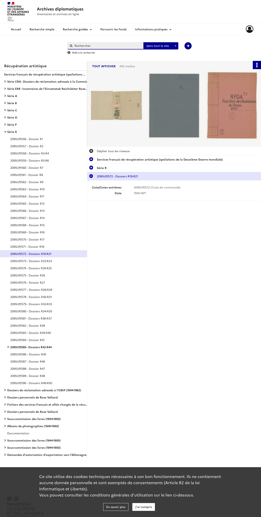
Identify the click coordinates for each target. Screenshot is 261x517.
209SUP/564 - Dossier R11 (27, 196)
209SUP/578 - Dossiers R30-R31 (31, 297)
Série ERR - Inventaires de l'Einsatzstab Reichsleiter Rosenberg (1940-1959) (48, 89)
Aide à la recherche (83, 52)
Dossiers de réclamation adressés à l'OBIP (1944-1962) (44, 390)
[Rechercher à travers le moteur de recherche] (107, 45)
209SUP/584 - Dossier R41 (27, 340)
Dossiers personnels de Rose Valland (32, 397)
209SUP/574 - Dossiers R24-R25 (31, 268)
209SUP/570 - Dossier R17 (27, 239)
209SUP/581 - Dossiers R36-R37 (31, 318)
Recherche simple (42, 29)
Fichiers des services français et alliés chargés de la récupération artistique (48, 404)
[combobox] (160, 46)
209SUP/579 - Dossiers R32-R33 (31, 304)
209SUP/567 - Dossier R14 (27, 218)
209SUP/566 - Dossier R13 (27, 211)
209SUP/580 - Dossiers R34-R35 (31, 311)
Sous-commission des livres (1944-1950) (34, 419)
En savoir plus (115, 507)
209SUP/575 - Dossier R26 (27, 275)
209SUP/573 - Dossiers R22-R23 (31, 261)
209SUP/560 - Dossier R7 (26, 167)
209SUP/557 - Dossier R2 (26, 146)
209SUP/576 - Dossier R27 (27, 282)
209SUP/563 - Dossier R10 (27, 189)
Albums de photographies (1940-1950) (33, 426)
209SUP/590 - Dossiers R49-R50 (31, 383)
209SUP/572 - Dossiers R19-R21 (30, 254)
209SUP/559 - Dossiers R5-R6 (29, 160)
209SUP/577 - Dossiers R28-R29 (31, 290)
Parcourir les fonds (113, 29)
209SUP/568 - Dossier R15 (27, 225)
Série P (12, 124)
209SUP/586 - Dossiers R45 (28, 354)
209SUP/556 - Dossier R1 (26, 139)
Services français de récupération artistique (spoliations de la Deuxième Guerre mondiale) (45, 74)
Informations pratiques (151, 29)
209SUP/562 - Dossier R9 (26, 182)
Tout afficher (104, 66)
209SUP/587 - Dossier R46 (27, 361)
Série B (12, 103)
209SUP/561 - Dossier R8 (26, 175)
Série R (12, 132)
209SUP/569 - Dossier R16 (27, 232)
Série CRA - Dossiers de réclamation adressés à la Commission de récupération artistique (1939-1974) (48, 81)
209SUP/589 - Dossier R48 (27, 376)
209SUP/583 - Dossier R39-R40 (30, 333)
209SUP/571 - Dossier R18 (27, 246)
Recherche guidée (75, 29)
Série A (12, 96)
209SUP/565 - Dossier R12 (27, 203)
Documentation (18, 433)
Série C (12, 110)
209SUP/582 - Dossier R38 (27, 325)
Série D (12, 117)
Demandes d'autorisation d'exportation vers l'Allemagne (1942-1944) (48, 455)
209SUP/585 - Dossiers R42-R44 (31, 347)
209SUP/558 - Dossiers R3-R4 (29, 153)
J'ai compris (143, 507)
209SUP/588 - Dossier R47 (27, 368)
